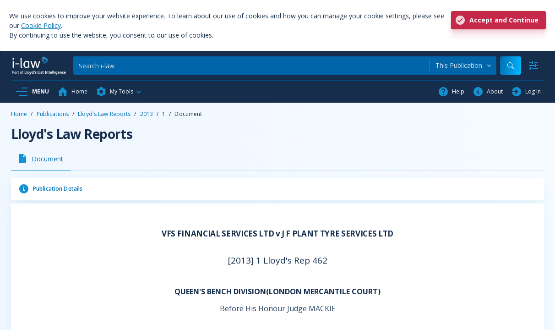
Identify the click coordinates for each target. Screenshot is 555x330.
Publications (53, 114)
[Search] (251, 65)
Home (19, 114)
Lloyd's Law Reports (104, 114)
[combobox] (463, 65)
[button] (119, 91)
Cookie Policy (41, 25)
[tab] (41, 158)
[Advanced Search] (533, 65)
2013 (146, 114)
